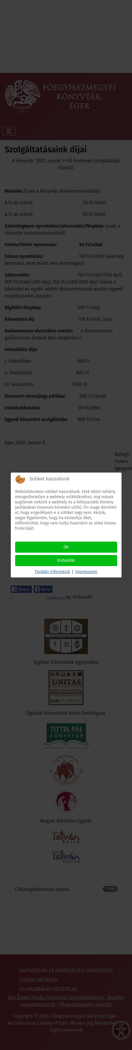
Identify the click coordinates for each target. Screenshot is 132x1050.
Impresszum (86, 571)
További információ (52, 571)
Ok (66, 547)
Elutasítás (66, 560)
